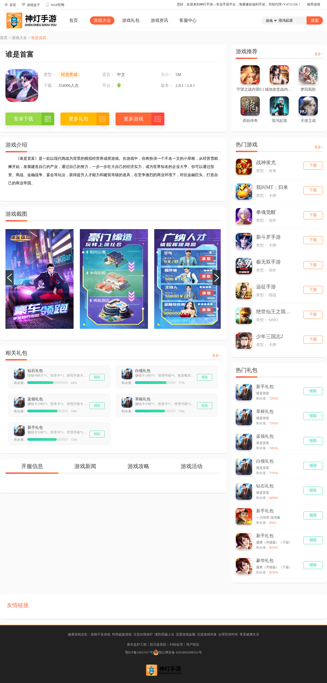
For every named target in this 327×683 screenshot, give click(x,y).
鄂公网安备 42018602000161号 (177, 652)
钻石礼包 (35, 371)
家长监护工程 (137, 644)
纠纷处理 (176, 644)
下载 (313, 165)
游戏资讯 (159, 20)
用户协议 (192, 644)
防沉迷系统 (158, 644)
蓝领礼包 (35, 399)
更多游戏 (133, 119)
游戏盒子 (31, 4)
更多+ (216, 355)
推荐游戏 (313, 4)
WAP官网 (55, 4)
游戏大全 (102, 20)
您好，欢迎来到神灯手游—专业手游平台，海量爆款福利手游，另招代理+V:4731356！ (239, 4)
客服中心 (188, 20)
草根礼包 (142, 399)
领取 (97, 377)
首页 (10, 4)
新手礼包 (35, 427)
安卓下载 (23, 119)
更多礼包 (78, 119)
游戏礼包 (131, 20)
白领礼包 (142, 371)
